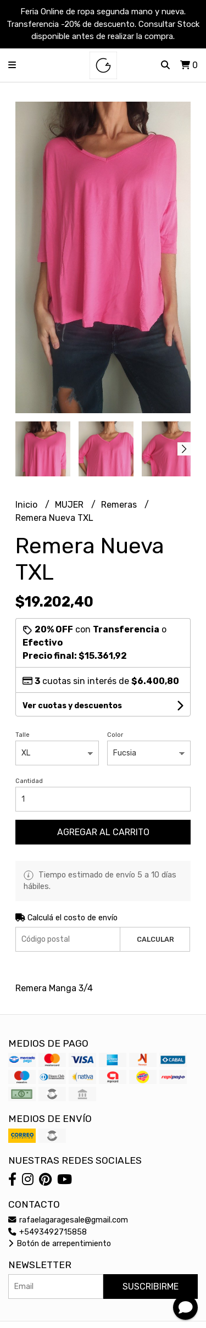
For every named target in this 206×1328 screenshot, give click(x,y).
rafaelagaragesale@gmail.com (68, 1220)
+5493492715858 (47, 1232)
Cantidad (29, 781)
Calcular (155, 939)
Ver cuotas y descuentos (72, 705)
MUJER (70, 504)
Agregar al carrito (103, 832)
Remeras (120, 504)
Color (115, 734)
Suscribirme (151, 1286)
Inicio (27, 504)
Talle (22, 734)
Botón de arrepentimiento (59, 1243)
